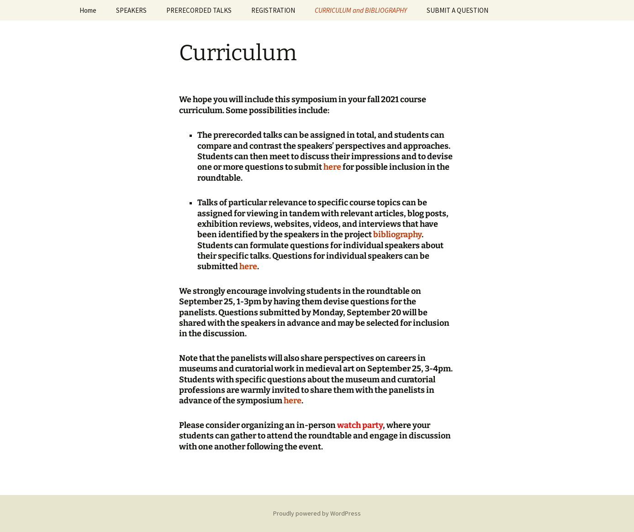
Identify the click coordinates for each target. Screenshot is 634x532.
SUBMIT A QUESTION (457, 10)
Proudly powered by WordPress (317, 513)
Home (87, 10)
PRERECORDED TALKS (199, 10)
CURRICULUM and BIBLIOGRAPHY (361, 10)
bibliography (397, 234)
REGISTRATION (273, 10)
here (332, 167)
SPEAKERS (131, 10)
